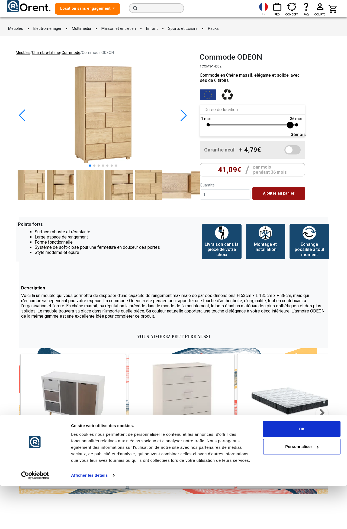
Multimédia (81, 28)
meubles (23, 52)
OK (302, 472)
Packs (213, 28)
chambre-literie (46, 52)
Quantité (207, 185)
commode (71, 52)
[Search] (156, 8)
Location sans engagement (86, 8)
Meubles (15, 28)
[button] (183, 115)
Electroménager (47, 28)
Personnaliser (302, 489)
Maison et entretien (118, 28)
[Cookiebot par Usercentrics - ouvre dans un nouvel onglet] (35, 518)
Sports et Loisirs (183, 28)
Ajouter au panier (279, 193)
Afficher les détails (89, 518)
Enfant (152, 28)
